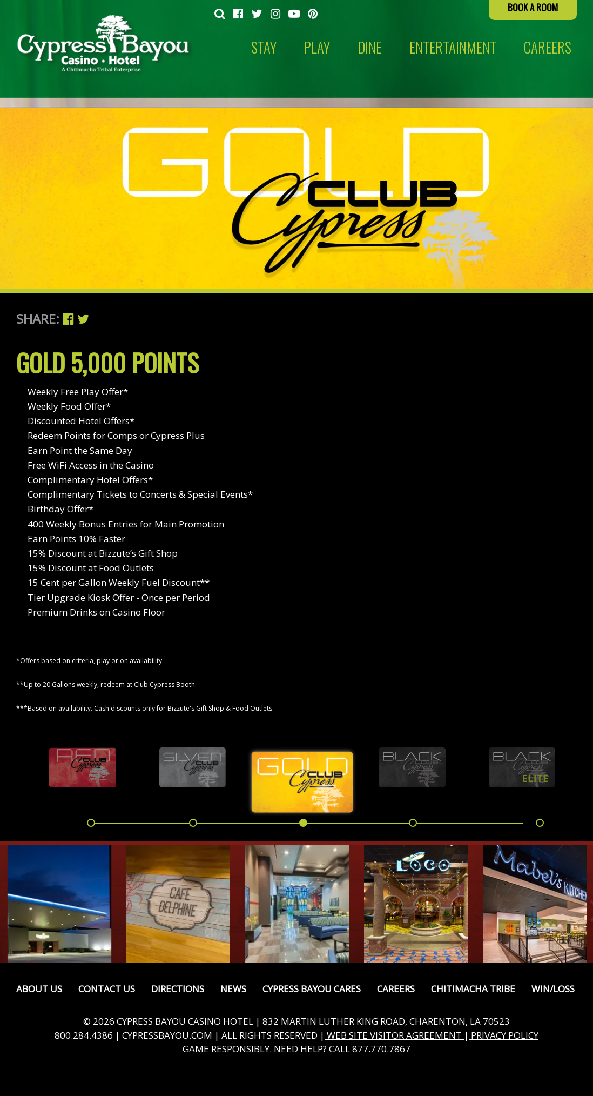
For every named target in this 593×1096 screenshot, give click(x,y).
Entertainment (452, 47)
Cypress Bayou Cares (311, 989)
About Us (39, 989)
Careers (396, 989)
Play (317, 47)
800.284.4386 (84, 1035)
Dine (370, 47)
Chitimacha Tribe (473, 989)
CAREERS (547, 47)
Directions (177, 989)
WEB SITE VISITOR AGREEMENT (394, 1035)
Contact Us (106, 989)
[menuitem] (220, 14)
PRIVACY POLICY (503, 1035)
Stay (264, 47)
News (233, 989)
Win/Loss (553, 989)
